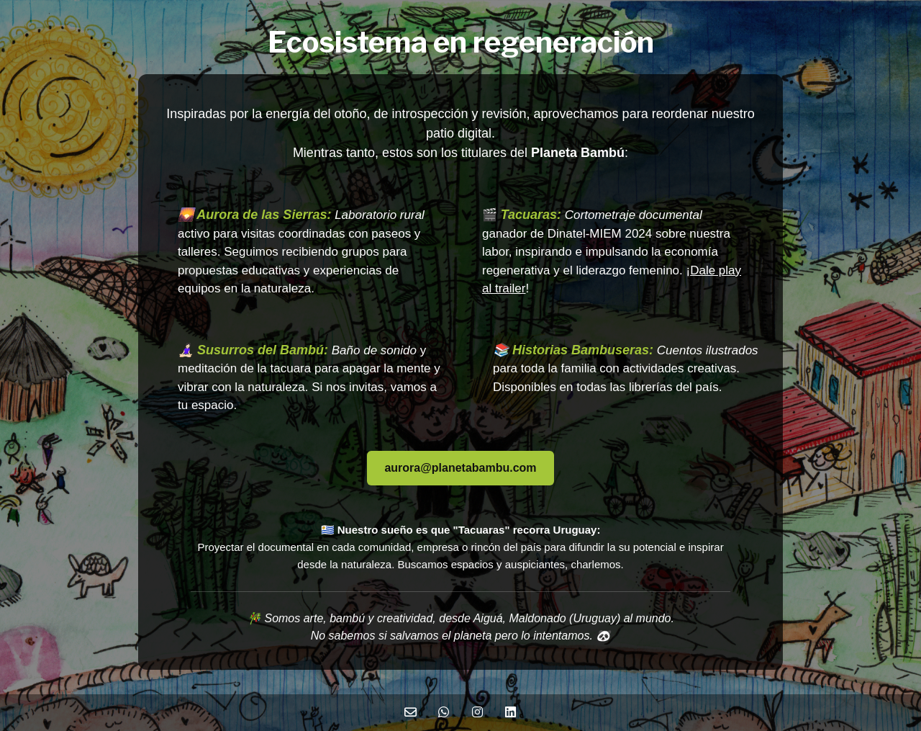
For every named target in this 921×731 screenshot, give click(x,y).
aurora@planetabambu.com (460, 468)
